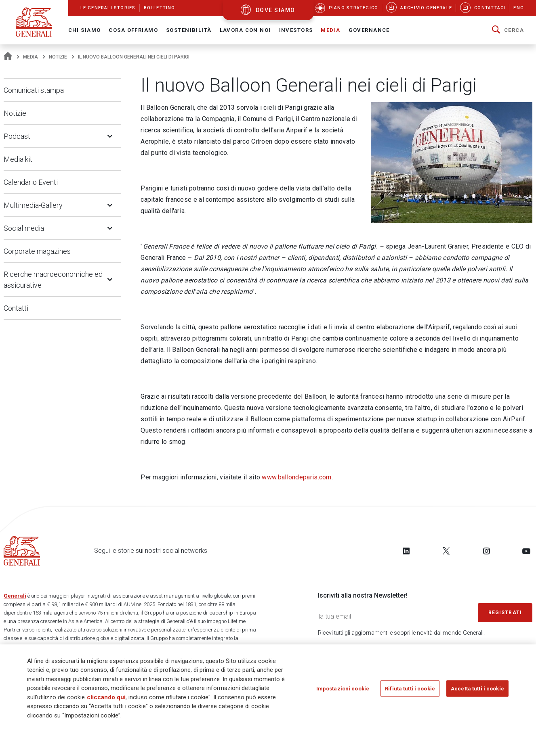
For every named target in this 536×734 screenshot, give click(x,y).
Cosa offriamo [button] (133, 30)
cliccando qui (106, 700)
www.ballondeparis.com (296, 477)
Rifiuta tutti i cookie (410, 691)
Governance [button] (369, 30)
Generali (15, 596)
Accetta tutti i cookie (477, 691)
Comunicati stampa (34, 90)
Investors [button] (296, 30)
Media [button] (330, 30)
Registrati (505, 612)
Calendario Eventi (31, 182)
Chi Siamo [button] (84, 30)
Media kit (18, 159)
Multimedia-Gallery (33, 205)
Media (30, 57)
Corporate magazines (37, 251)
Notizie (58, 57)
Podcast (17, 136)
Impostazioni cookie (342, 691)
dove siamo (275, 10)
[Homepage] (8, 57)
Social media (24, 228)
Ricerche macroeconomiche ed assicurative (53, 279)
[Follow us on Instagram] (486, 551)
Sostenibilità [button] (189, 30)
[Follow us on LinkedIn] (406, 551)
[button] (508, 30)
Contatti (16, 308)
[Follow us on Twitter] (446, 551)
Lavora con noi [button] (245, 30)
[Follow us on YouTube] (526, 551)
